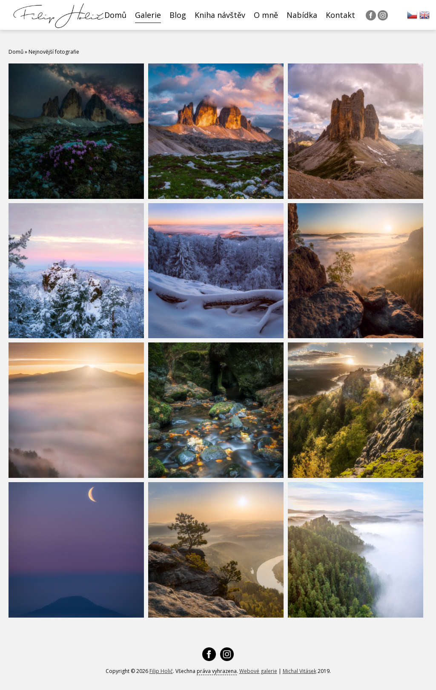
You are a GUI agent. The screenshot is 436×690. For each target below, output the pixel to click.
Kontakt (340, 15)
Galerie (148, 15)
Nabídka (302, 15)
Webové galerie (258, 671)
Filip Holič (161, 671)
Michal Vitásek (299, 671)
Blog (177, 15)
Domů (115, 15)
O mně (266, 15)
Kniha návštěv (220, 15)
